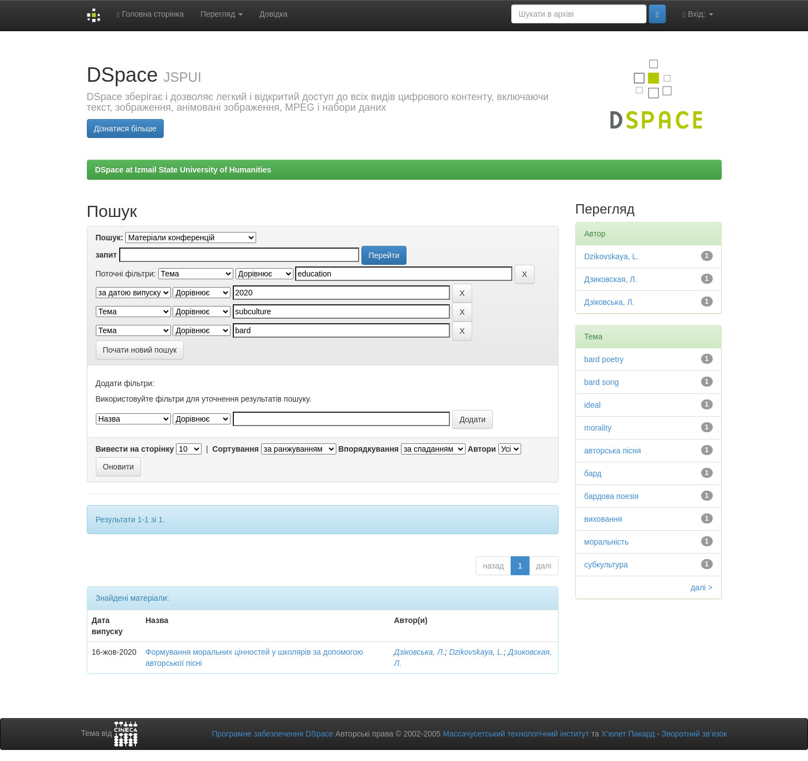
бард (592, 473)
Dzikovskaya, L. (476, 652)
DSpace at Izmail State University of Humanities (183, 169)
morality (597, 427)
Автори (482, 448)
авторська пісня (612, 450)
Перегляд (221, 13)
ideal (592, 405)
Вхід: (698, 14)
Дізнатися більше (125, 128)
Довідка (273, 13)
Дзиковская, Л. (610, 279)
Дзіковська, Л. (419, 652)
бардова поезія (611, 496)
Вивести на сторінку (135, 448)
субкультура (606, 564)
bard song (601, 382)
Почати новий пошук (140, 349)
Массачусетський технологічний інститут (516, 733)
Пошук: (110, 237)
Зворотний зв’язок (694, 733)
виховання (603, 519)
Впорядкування (368, 448)
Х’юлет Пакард (628, 733)
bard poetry (604, 359)
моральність (606, 541)
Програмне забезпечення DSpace (272, 733)
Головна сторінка (150, 14)
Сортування (235, 448)
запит (106, 254)
